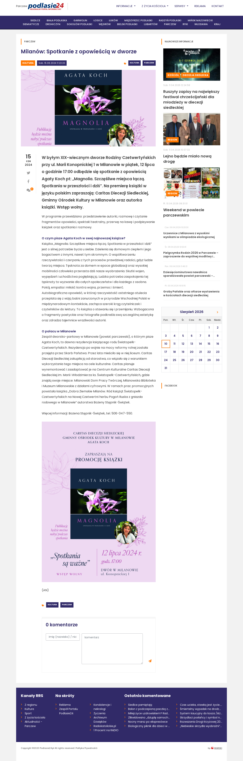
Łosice (98, 20)
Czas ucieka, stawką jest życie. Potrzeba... (201, 705)
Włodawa (201, 24)
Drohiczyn (53, 24)
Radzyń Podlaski (170, 20)
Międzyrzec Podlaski (138, 20)
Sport (28, 713)
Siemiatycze (31, 24)
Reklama (200, 6)
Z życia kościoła (35, 717)
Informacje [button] (124, 6)
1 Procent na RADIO (106, 730)
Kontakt (218, 6)
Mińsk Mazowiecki (200, 20)
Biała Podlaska (57, 20)
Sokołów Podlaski (79, 24)
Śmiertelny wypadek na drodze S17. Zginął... (201, 709)
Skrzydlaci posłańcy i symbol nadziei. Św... (201, 717)
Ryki (185, 24)
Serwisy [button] (180, 6)
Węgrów (105, 24)
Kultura (28, 63)
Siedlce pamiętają (140, 705)
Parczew (21, 6)
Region (172, 139)
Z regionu (31, 705)
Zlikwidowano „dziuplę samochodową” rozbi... (149, 717)
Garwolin (80, 20)
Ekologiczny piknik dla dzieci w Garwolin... (149, 726)
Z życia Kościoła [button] (154, 6)
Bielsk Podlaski (127, 24)
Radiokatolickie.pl (105, 726)
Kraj (217, 24)
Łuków (113, 20)
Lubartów (151, 24)
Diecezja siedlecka (195, 75)
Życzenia (99, 713)
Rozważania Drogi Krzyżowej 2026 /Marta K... (201, 722)
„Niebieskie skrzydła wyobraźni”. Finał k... (201, 726)
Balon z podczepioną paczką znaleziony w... (149, 709)
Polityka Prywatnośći (86, 748)
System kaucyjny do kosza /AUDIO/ (201, 713)
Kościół (173, 75)
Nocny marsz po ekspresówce (148, 722)
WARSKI (218, 748)
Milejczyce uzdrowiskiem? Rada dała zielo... (149, 713)
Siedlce (35, 20)
